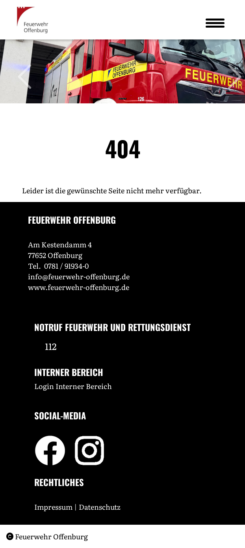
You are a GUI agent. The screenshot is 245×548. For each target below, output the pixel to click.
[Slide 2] (121, 98)
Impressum (53, 506)
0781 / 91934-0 (66, 265)
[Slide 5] (125, 98)
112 (51, 346)
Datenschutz (100, 506)
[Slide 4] (124, 98)
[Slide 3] (122, 98)
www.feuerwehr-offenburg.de (78, 287)
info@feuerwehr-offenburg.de (79, 276)
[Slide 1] (119, 98)
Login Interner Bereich (73, 386)
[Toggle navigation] (214, 23)
